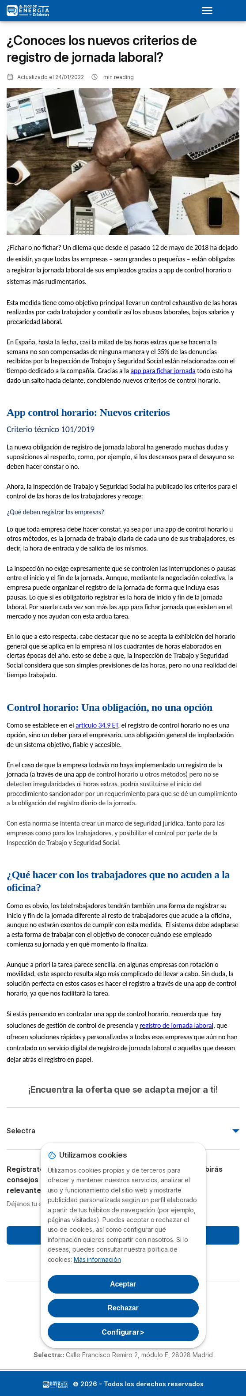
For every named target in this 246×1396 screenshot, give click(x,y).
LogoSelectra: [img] (55, 1384)
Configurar (123, 1332)
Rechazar (122, 1308)
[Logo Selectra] (28, 10)
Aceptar (123, 1284)
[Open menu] (210, 10)
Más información (97, 1259)
